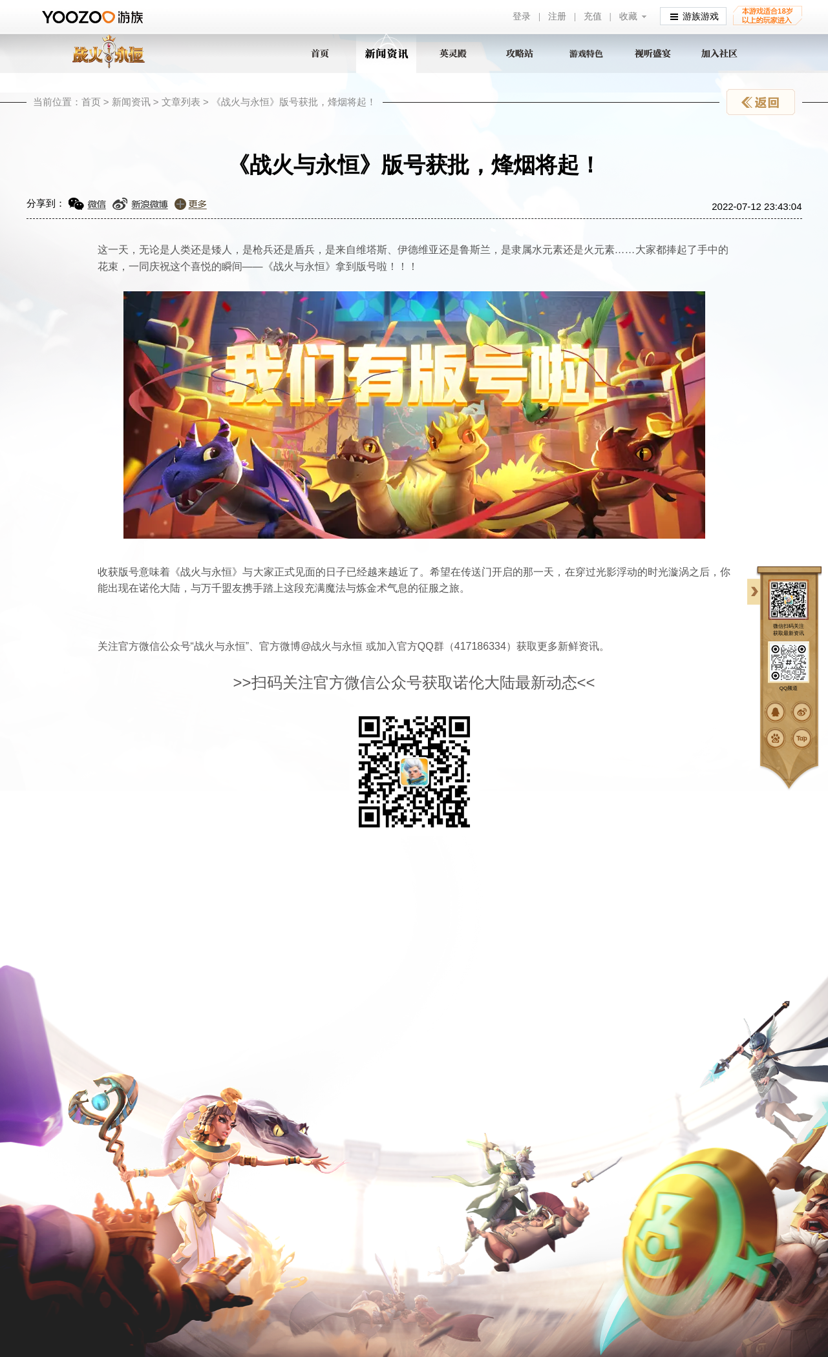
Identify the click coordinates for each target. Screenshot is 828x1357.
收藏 (628, 16)
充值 (593, 16)
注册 (557, 16)
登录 (522, 16)
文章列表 (181, 101)
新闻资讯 (131, 101)
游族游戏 (694, 16)
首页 (91, 101)
